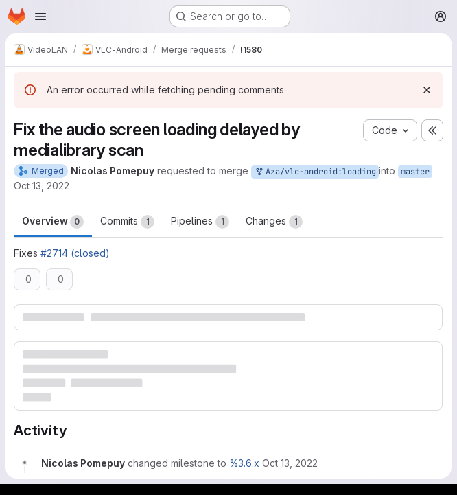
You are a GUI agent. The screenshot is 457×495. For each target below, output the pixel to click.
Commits (127, 222)
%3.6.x (244, 463)
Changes (274, 222)
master (415, 171)
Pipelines (200, 222)
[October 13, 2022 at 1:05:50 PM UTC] (290, 463)
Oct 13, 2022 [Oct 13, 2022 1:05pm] (41, 186)
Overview (53, 222)
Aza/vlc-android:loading (315, 172)
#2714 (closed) (75, 253)
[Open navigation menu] (40, 16)
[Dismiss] (427, 90)
